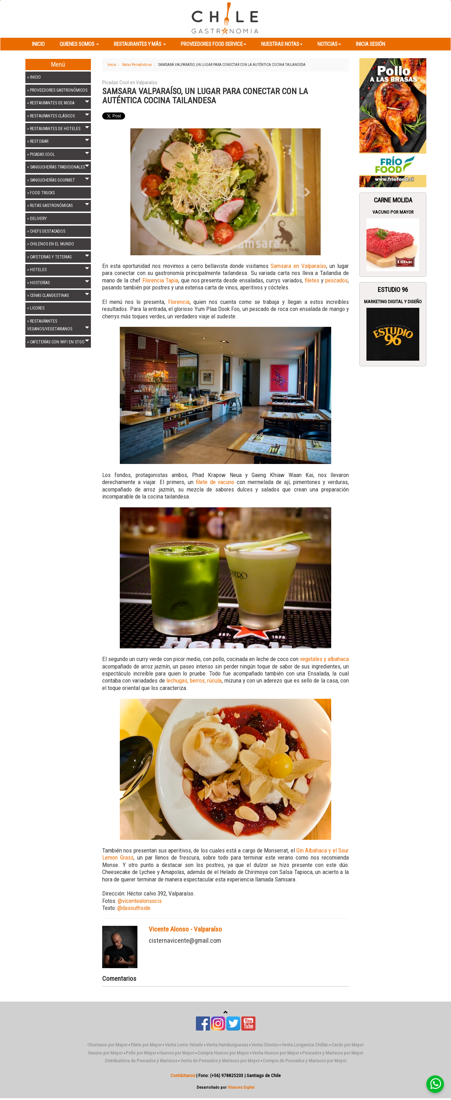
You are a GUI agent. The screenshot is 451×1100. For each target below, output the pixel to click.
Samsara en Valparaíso (298, 265)
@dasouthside (133, 907)
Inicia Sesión (370, 44)
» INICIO (34, 77)
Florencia (179, 301)
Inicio (38, 44)
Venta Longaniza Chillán (305, 1044)
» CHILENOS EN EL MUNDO (50, 244)
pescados (336, 280)
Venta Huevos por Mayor (275, 1053)
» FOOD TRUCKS (41, 192)
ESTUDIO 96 (393, 290)
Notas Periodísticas (137, 64)
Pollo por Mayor (141, 1053)
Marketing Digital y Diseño (393, 301)
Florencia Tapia (160, 280)
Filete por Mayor (146, 1044)
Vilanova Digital (241, 1087)
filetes (313, 280)
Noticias (329, 44)
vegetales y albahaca (324, 658)
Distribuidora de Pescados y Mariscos (141, 1060)
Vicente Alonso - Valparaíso (185, 929)
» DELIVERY (37, 218)
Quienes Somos (79, 44)
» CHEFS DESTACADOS (46, 231)
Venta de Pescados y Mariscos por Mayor (220, 1060)
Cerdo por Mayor (348, 1044)
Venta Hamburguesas (227, 1044)
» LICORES (35, 308)
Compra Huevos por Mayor (223, 1053)
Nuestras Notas (282, 44)
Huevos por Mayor (176, 1053)
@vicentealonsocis (140, 900)
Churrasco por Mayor (107, 1044)
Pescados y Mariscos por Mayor (332, 1053)
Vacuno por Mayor (393, 212)
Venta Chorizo (264, 1044)
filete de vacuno (215, 481)
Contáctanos (183, 1075)
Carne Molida (393, 200)
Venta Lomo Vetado (184, 1044)
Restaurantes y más (140, 44)
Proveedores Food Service (213, 44)
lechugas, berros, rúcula (193, 680)
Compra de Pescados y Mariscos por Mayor (304, 1060)
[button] (144, 191)
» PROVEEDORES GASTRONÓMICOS (57, 90)
